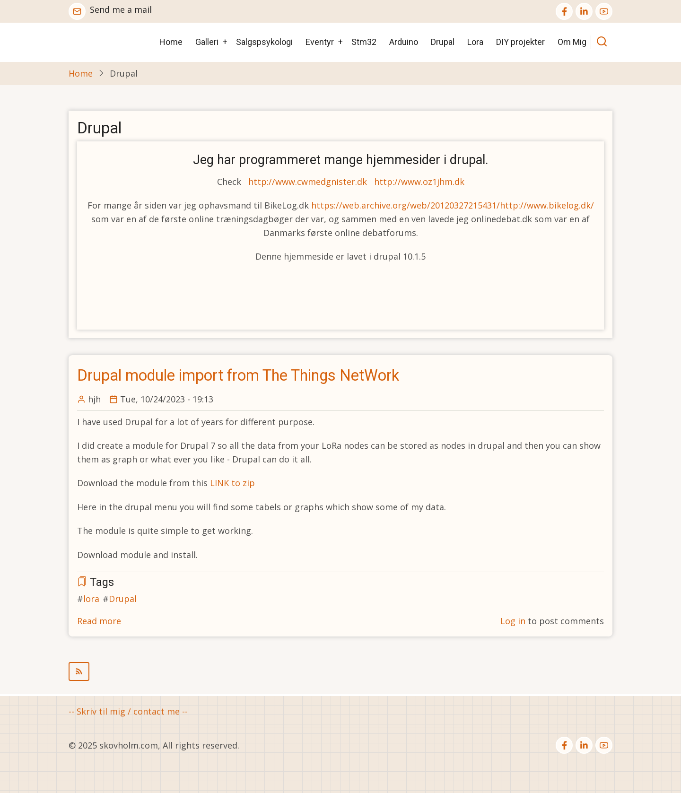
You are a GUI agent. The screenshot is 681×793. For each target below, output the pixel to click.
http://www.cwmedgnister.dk (307, 181)
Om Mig (572, 42)
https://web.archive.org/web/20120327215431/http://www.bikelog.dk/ (452, 205)
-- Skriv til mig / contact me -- (128, 712)
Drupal (442, 42)
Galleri (206, 42)
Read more (99, 621)
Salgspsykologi (264, 42)
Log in (512, 621)
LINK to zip (232, 482)
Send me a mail (121, 9)
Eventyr (320, 42)
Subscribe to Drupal (340, 671)
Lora (475, 42)
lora (91, 598)
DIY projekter (520, 42)
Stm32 (363, 42)
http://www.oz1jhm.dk (419, 181)
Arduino (403, 42)
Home (171, 42)
